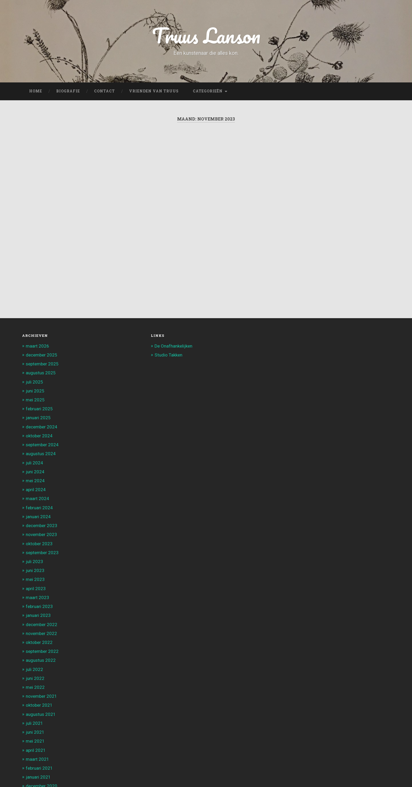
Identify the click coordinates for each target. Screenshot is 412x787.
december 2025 (41, 355)
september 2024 (42, 444)
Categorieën (208, 91)
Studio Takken (168, 355)
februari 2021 (39, 768)
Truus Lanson (206, 35)
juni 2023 (35, 570)
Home (35, 91)
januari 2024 (38, 516)
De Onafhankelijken (173, 346)
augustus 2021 (41, 714)
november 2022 (41, 633)
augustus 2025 (41, 372)
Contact (104, 91)
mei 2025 (35, 399)
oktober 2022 (39, 642)
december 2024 (41, 426)
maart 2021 (37, 759)
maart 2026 (37, 346)
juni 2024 (35, 471)
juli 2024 (34, 462)
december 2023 (41, 525)
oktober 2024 (39, 435)
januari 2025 (38, 417)
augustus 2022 (41, 660)
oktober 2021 (39, 705)
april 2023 (36, 588)
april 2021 (36, 750)
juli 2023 (34, 561)
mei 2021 (35, 741)
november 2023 (41, 534)
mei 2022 (35, 687)
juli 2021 (34, 723)
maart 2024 (37, 498)
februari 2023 (39, 606)
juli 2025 (34, 382)
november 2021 (41, 696)
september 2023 (42, 552)
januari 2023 (38, 615)
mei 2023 (35, 579)
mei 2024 (35, 480)
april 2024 (36, 489)
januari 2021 (38, 777)
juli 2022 (34, 669)
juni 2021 (35, 732)
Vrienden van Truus (154, 91)
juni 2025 (35, 391)
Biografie (68, 91)
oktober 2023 (39, 543)
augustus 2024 (41, 453)
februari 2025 (39, 408)
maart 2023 (37, 597)
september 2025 (42, 363)
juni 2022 (35, 678)
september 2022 (42, 651)
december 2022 (41, 624)
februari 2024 (39, 507)
